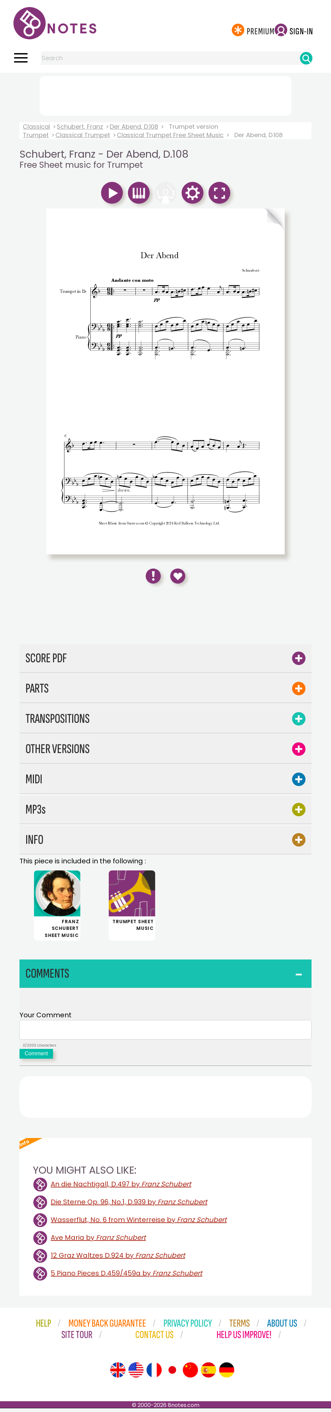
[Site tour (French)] (154, 1373)
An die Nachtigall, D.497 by (121, 1187)
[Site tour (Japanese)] (172, 1373)
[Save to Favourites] (177, 576)
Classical (36, 126)
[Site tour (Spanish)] (208, 1373)
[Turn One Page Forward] (225, 219)
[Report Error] (153, 576)
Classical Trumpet (82, 135)
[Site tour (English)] (117, 1373)
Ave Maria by (98, 1241)
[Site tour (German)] (226, 1373)
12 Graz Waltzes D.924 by (118, 1259)
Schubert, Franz (80, 126)
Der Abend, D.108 (134, 126)
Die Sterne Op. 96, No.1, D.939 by (129, 1205)
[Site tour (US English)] (136, 1373)
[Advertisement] (165, 94)
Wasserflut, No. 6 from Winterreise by (139, 1223)
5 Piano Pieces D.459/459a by (126, 1277)
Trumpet (36, 135)
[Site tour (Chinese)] (190, 1373)
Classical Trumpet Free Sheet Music (170, 135)
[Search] (306, 58)
